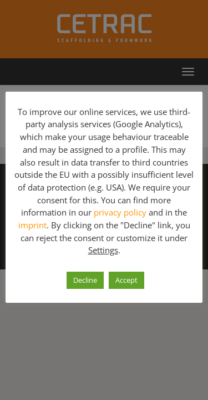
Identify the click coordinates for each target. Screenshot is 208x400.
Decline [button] (85, 280)
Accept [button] (126, 280)
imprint (32, 225)
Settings (103, 250)
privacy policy (120, 212)
